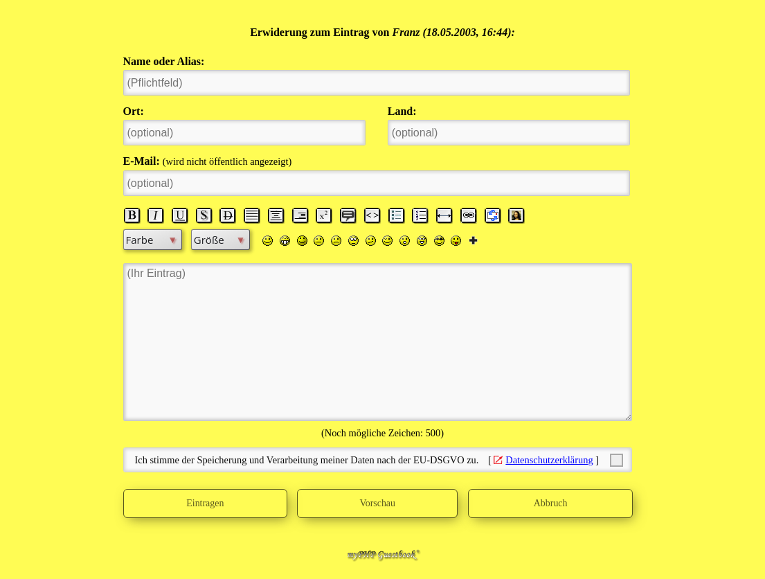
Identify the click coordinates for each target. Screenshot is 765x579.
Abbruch (550, 503)
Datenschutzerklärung (549, 459)
